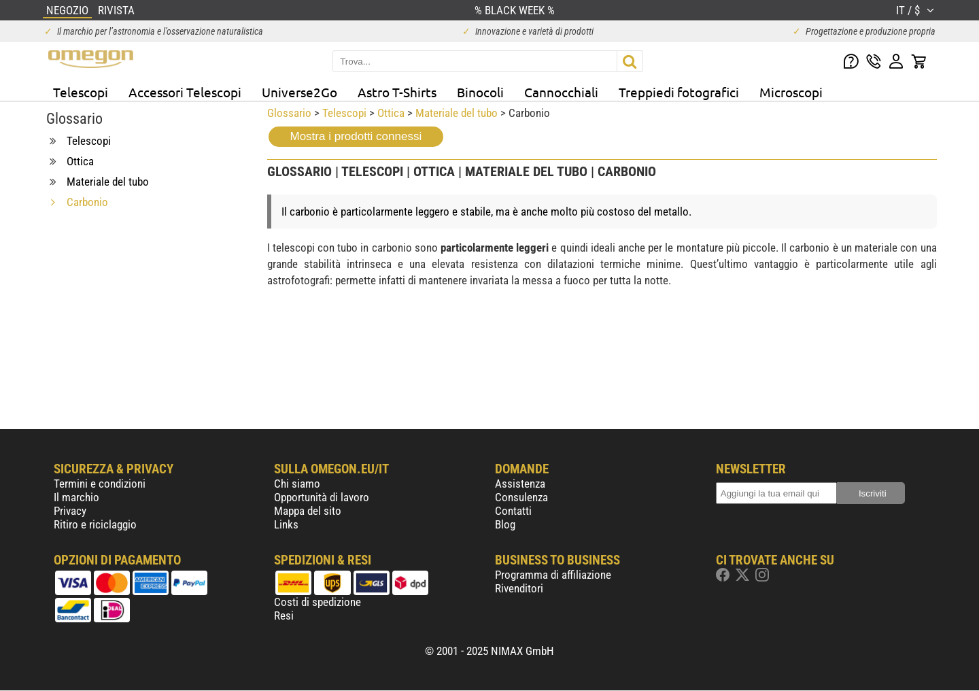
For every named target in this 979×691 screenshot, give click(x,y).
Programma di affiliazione (553, 575)
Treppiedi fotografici (679, 92)
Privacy (70, 511)
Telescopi (80, 92)
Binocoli (480, 92)
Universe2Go (299, 92)
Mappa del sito (307, 511)
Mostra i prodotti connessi (356, 136)
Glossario (289, 113)
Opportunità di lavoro (321, 497)
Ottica (391, 113)
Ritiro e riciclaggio (95, 524)
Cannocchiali (561, 92)
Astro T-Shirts (397, 92)
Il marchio (76, 497)
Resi (284, 615)
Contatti (513, 511)
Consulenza (521, 497)
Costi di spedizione (317, 602)
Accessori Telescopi (184, 92)
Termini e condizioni (99, 483)
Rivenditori (519, 588)
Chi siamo (297, 483)
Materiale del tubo (456, 113)
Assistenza (520, 483)
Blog (505, 524)
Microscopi (791, 92)
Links (286, 524)
